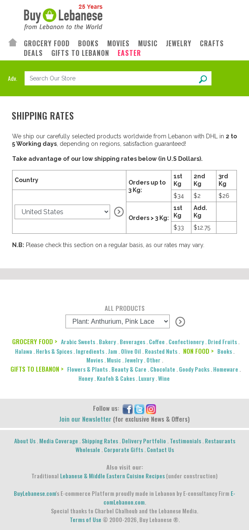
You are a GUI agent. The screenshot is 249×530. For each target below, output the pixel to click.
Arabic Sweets (78, 341)
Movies (94, 359)
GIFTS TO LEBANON (80, 53)
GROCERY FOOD (47, 43)
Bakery (107, 341)
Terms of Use (85, 519)
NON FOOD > (198, 350)
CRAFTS (212, 43)
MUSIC (148, 43)
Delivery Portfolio (144, 440)
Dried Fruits (222, 341)
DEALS (33, 53)
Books (224, 351)
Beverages (132, 341)
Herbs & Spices (54, 351)
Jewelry (134, 359)
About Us (24, 440)
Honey (85, 378)
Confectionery (186, 341)
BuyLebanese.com (35, 493)
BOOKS (88, 43)
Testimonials (185, 440)
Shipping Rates (100, 440)
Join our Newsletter (85, 418)
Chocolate (162, 369)
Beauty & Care (128, 369)
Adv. (12, 78)
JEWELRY (178, 43)
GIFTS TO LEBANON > (36, 368)
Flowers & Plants (87, 369)
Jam (112, 351)
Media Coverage (58, 440)
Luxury (146, 378)
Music (114, 359)
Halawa (23, 351)
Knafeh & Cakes (116, 378)
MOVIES (118, 43)
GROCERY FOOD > (34, 341)
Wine (164, 378)
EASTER (129, 53)
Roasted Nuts (161, 351)
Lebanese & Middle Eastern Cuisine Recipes (112, 475)
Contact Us (160, 449)
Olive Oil (131, 351)
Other (153, 359)
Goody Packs (194, 369)
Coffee (157, 341)
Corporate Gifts (123, 449)
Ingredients (90, 351)
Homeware (225, 369)
